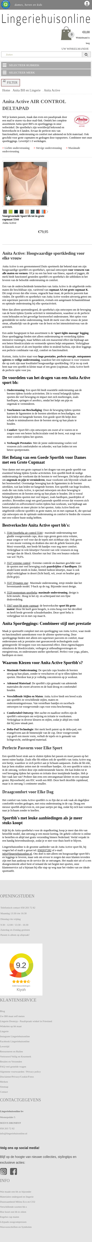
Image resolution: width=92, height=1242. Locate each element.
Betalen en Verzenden (11, 1061)
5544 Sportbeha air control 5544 (24, 532)
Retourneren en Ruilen (11, 1051)
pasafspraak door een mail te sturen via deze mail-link (34, 118)
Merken (4, 1081)
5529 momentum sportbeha (22, 592)
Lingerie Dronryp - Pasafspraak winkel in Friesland (26, 1021)
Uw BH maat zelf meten (12, 1016)
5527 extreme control (19, 563)
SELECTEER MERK (18, 72)
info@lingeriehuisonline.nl (17, 853)
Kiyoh (21, 990)
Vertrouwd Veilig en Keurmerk (15, 1056)
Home (6, 90)
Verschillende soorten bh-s (13, 1206)
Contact (4, 1091)
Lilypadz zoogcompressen (13, 1221)
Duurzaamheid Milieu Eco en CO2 (17, 1201)
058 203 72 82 (28, 907)
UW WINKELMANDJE (75, 48)
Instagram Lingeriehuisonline (15, 1036)
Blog (2, 1011)
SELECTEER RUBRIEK (20, 65)
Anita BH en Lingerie (27, 90)
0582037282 (44, 850)
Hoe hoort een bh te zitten (13, 1211)
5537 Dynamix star (17, 583)
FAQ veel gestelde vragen (13, 1066)
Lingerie (4, 1031)
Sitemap (4, 1086)
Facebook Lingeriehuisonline (15, 1041)
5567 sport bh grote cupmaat (22, 605)
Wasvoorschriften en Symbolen (16, 1227)
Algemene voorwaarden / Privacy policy (20, 1071)
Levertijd (4, 1046)
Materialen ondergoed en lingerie (16, 1196)
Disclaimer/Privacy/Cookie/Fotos (17, 1076)
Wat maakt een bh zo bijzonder (15, 1191)
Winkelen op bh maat (11, 1026)
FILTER (9, 81)
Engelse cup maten (9, 1216)
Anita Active (52, 90)
